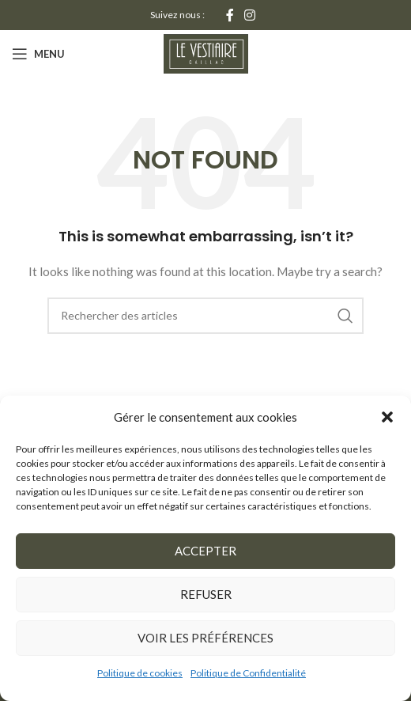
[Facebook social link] (230, 15)
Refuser (206, 594)
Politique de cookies (140, 673)
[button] (387, 417)
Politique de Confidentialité (248, 673)
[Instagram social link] (250, 15)
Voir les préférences (205, 638)
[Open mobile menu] (38, 54)
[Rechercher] (205, 315)
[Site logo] (206, 52)
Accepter (205, 551)
